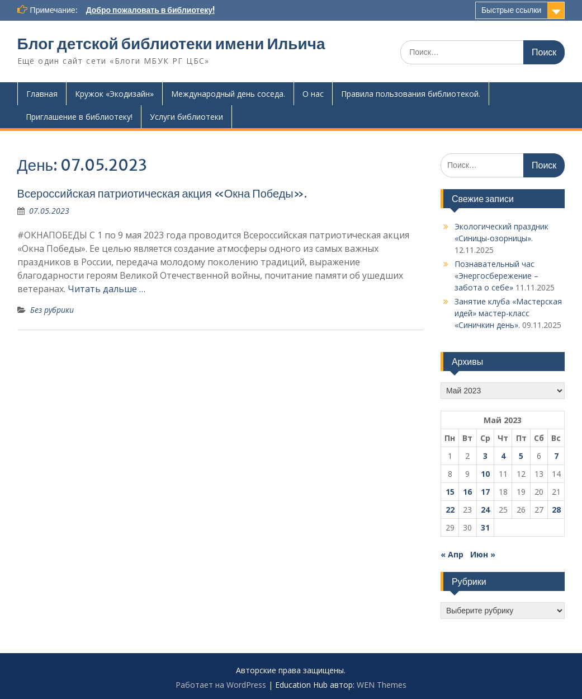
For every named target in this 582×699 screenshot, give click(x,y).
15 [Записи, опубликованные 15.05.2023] (450, 491)
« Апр (452, 554)
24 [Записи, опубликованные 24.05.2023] (485, 509)
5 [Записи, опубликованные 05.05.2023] (521, 456)
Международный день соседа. (228, 93)
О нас (313, 93)
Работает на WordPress (221, 684)
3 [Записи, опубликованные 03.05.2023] (485, 456)
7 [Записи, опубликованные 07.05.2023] (556, 456)
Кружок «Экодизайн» (114, 93)
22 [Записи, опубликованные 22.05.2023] (450, 509)
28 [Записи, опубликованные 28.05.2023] (556, 509)
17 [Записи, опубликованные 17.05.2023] (485, 491)
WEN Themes (381, 684)
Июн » (482, 554)
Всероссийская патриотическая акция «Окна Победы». (162, 193)
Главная (42, 93)
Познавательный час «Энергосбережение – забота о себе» (496, 276)
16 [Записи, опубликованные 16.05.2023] (467, 491)
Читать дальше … (106, 289)
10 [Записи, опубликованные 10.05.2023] (485, 473)
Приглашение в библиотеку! (79, 116)
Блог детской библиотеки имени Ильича (171, 44)
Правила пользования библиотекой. (410, 93)
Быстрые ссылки (511, 10)
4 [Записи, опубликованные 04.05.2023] (503, 456)
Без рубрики (52, 309)
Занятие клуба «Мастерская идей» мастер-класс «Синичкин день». (508, 313)
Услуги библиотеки (186, 116)
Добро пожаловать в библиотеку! (150, 10)
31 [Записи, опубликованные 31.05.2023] (485, 527)
